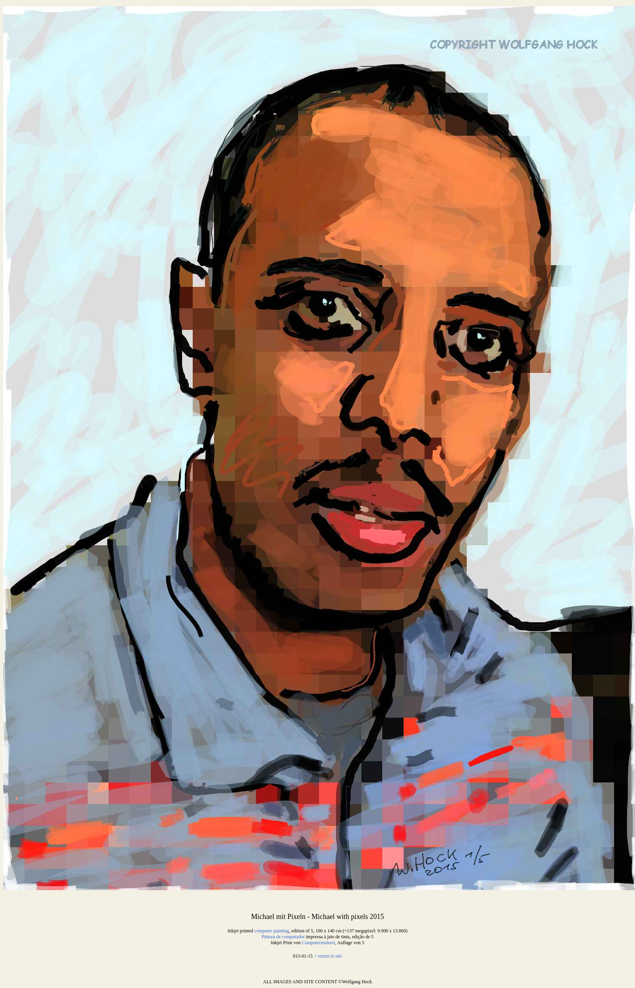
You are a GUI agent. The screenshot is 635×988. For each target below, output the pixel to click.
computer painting (271, 931)
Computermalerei (318, 942)
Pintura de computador (282, 936)
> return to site (328, 956)
